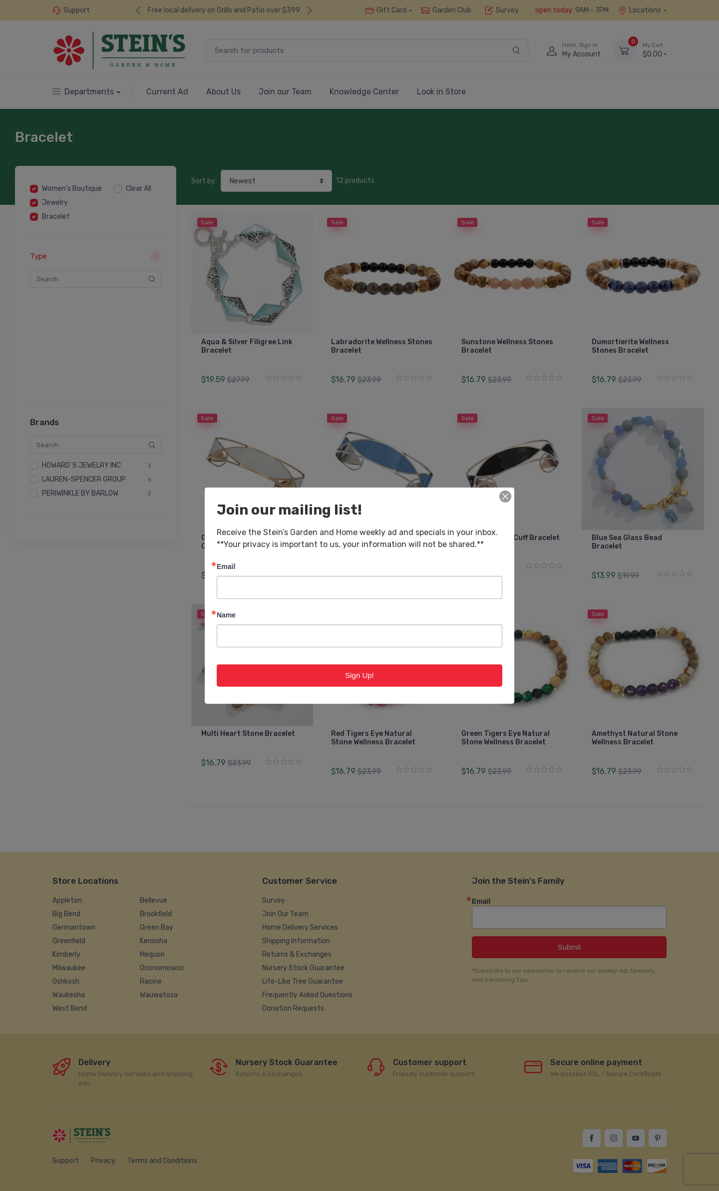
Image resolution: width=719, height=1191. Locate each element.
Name (226, 614)
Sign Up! (359, 675)
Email (226, 566)
